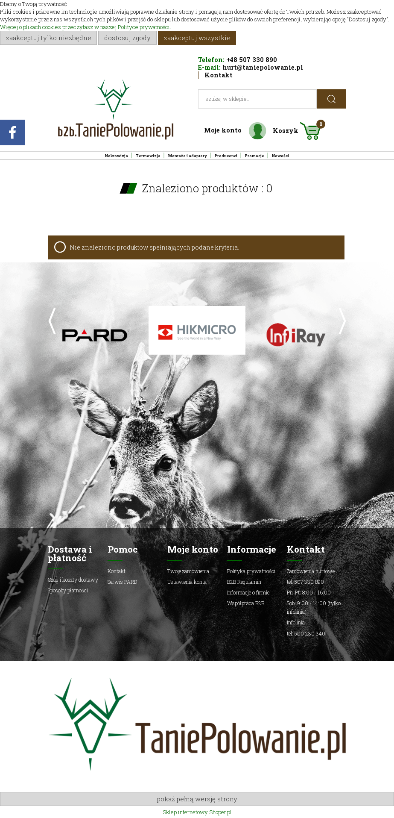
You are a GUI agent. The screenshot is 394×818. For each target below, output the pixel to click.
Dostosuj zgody (127, 37)
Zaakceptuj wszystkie (197, 37)
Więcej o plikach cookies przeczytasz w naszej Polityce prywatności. (85, 27)
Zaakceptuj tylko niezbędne (48, 37)
